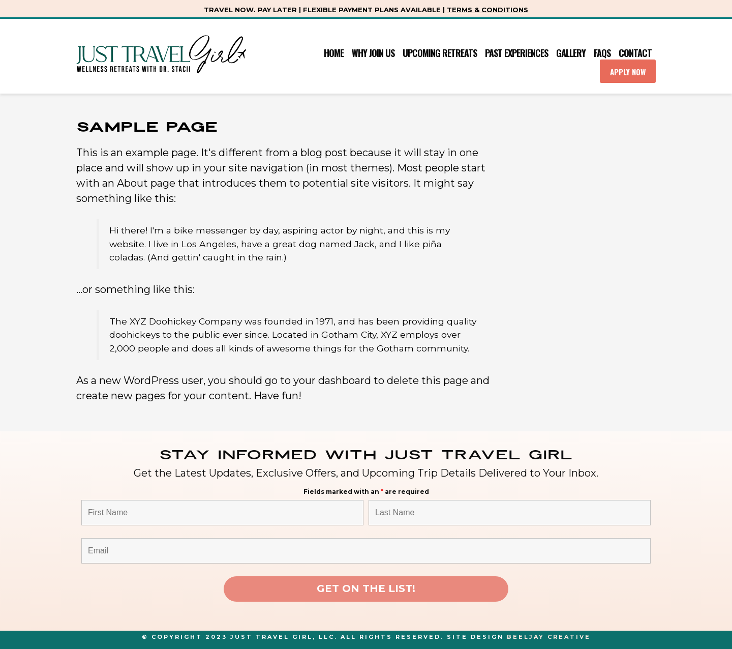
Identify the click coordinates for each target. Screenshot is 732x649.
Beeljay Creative (549, 636)
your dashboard (332, 380)
